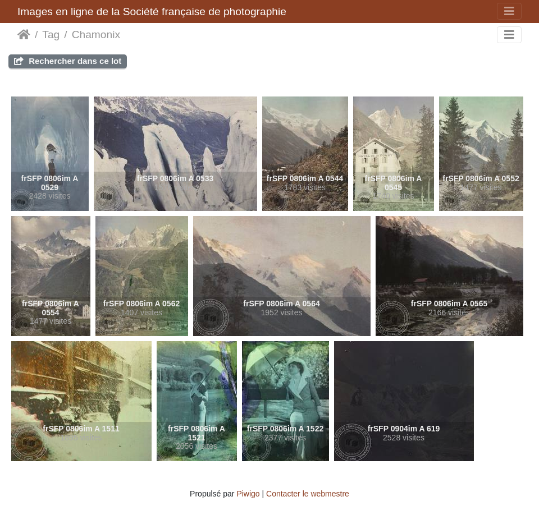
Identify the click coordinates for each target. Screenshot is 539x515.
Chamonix (96, 34)
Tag (51, 34)
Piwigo (247, 493)
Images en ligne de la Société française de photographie (151, 11)
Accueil (23, 35)
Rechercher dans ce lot (67, 61)
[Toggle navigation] (509, 11)
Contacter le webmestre (307, 493)
